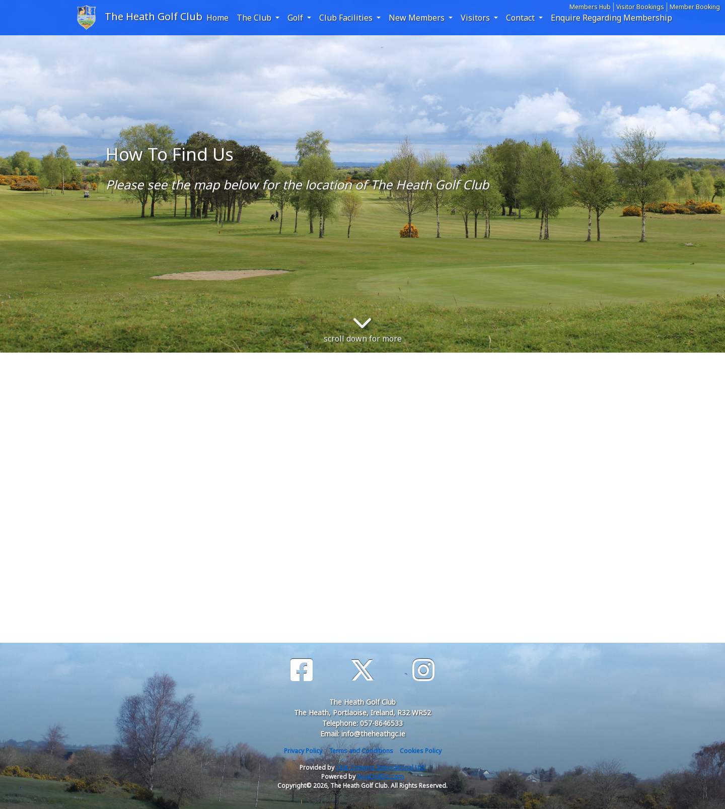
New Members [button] (418, 17)
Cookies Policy (421, 751)
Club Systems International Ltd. (380, 767)
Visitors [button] (476, 17)
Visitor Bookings (640, 7)
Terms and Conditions (361, 751)
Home (217, 17)
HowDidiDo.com (380, 776)
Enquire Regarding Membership (611, 17)
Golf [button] (296, 17)
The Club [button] (255, 17)
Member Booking (695, 7)
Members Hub (590, 7)
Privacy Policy (303, 751)
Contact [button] (521, 17)
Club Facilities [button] (347, 17)
